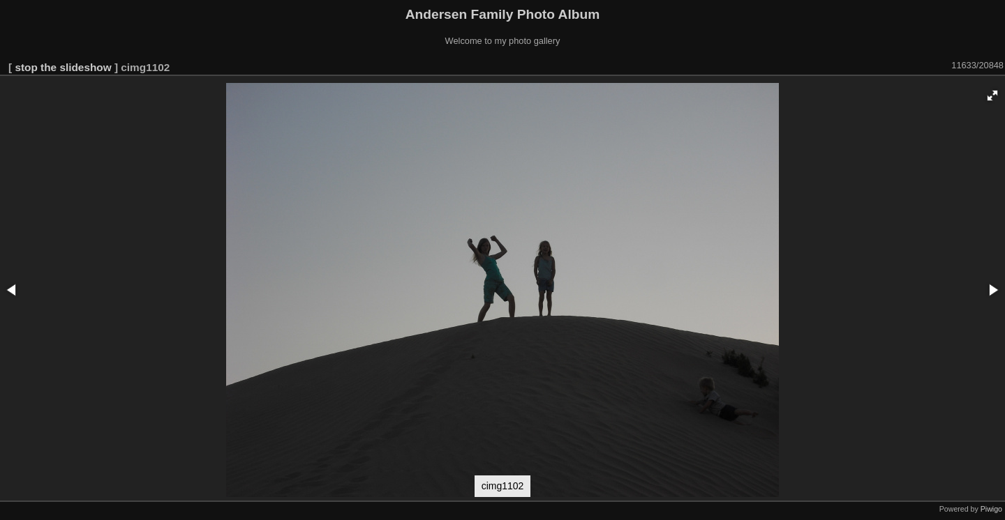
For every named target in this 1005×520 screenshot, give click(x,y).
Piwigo (991, 509)
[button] (992, 95)
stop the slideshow (63, 67)
